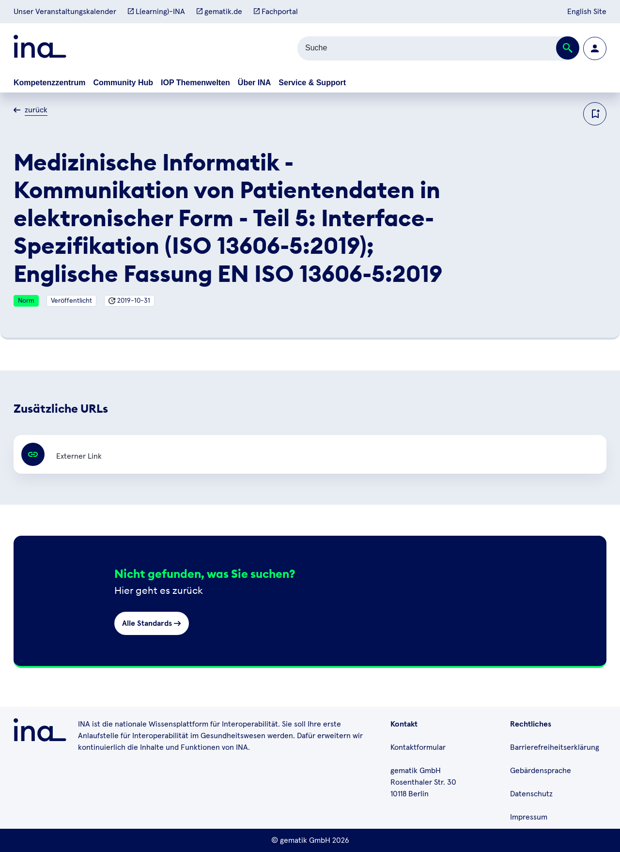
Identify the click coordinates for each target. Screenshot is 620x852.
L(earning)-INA (156, 11)
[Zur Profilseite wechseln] (594, 48)
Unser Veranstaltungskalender (65, 11)
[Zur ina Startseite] (40, 48)
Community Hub (123, 82)
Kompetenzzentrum (49, 82)
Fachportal (276, 11)
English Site (586, 11)
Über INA (254, 82)
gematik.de (219, 11)
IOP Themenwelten (195, 82)
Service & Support (312, 82)
